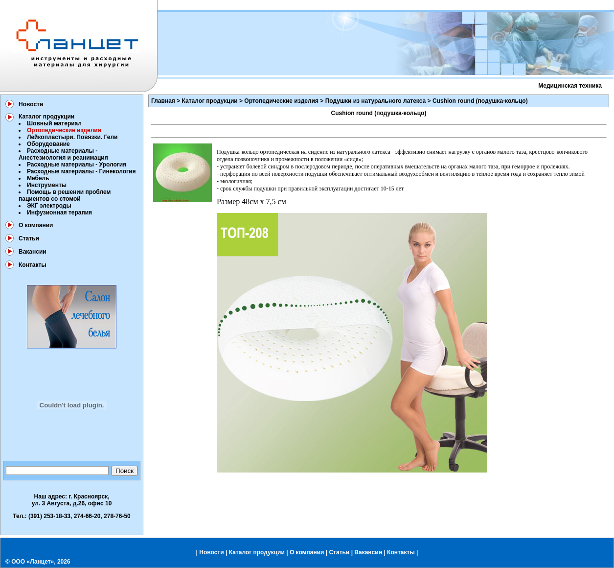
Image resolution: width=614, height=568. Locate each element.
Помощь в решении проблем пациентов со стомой (65, 195)
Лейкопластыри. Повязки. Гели (72, 137)
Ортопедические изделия (281, 100)
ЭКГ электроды (49, 205)
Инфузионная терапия (59, 212)
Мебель (38, 178)
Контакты (32, 264)
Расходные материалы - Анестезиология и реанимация (63, 154)
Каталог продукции (46, 116)
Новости (31, 104)
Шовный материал (54, 123)
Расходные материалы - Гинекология (81, 171)
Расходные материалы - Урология (76, 164)
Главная (163, 100)
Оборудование (48, 144)
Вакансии (32, 251)
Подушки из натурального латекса (375, 100)
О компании (36, 225)
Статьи (29, 238)
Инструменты (47, 185)
